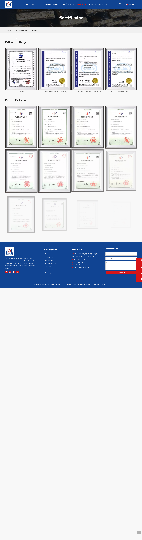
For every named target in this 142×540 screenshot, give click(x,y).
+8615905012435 (79, 265)
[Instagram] (13, 272)
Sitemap (80, 284)
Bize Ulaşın (48, 273)
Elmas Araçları (49, 257)
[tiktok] (17, 272)
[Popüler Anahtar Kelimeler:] (120, 4)
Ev (46, 254)
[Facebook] (6, 272)
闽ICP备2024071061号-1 (101, 284)
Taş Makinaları (49, 260)
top (139, 532)
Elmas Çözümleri (50, 263)
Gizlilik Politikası (88, 284)
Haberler (47, 270)
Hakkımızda (48, 267)
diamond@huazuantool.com (83, 267)
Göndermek (121, 273)
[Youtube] (10, 272)
